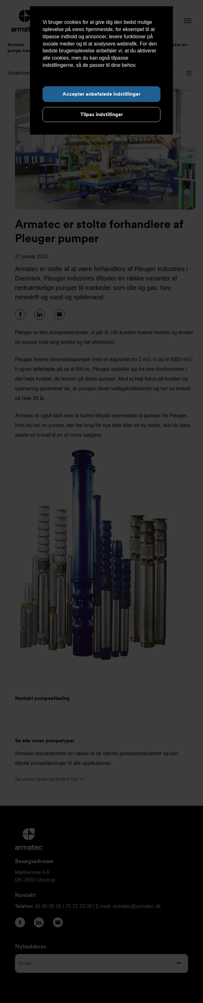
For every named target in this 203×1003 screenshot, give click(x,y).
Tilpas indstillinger (101, 114)
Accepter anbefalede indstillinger (101, 94)
